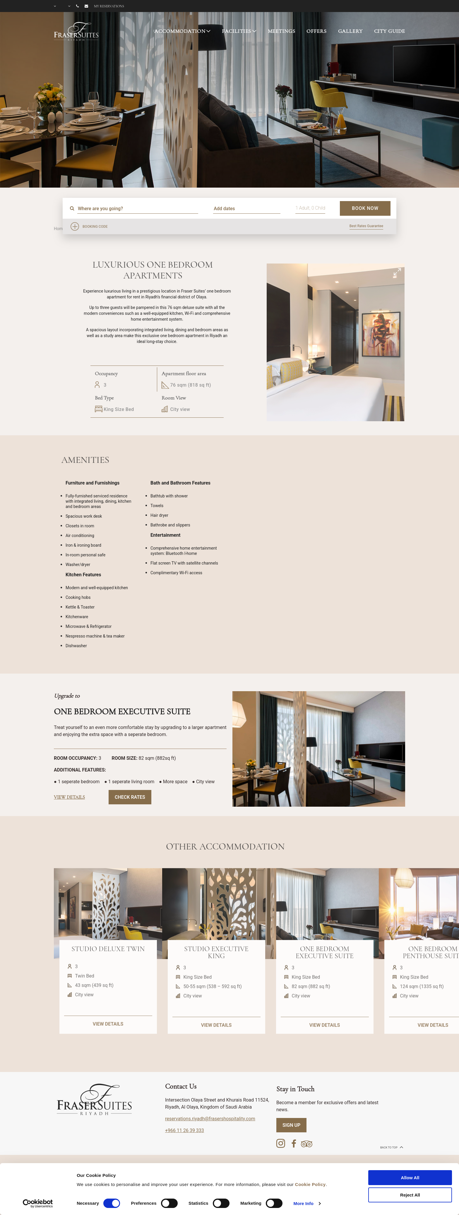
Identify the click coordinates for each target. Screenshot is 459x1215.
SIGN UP (291, 1125)
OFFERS (316, 31)
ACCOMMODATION (179, 31)
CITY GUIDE (389, 31)
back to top (391, 1147)
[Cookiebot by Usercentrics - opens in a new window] (38, 1203)
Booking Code (95, 227)
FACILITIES (236, 31)
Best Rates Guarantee (366, 226)
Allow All (410, 1177)
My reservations (109, 6)
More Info (304, 1203)
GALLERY (350, 31)
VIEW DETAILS (108, 1048)
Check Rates (130, 797)
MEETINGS (281, 31)
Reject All (410, 1194)
